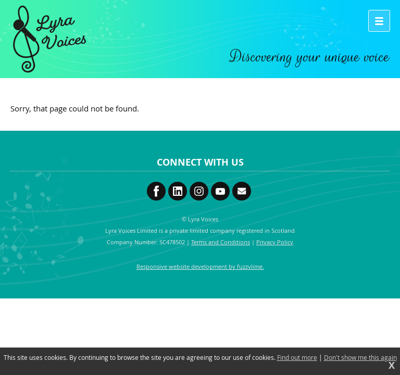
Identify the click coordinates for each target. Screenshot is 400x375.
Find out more (297, 357)
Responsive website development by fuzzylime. (200, 266)
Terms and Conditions (220, 242)
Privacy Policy (274, 242)
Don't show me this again (360, 357)
